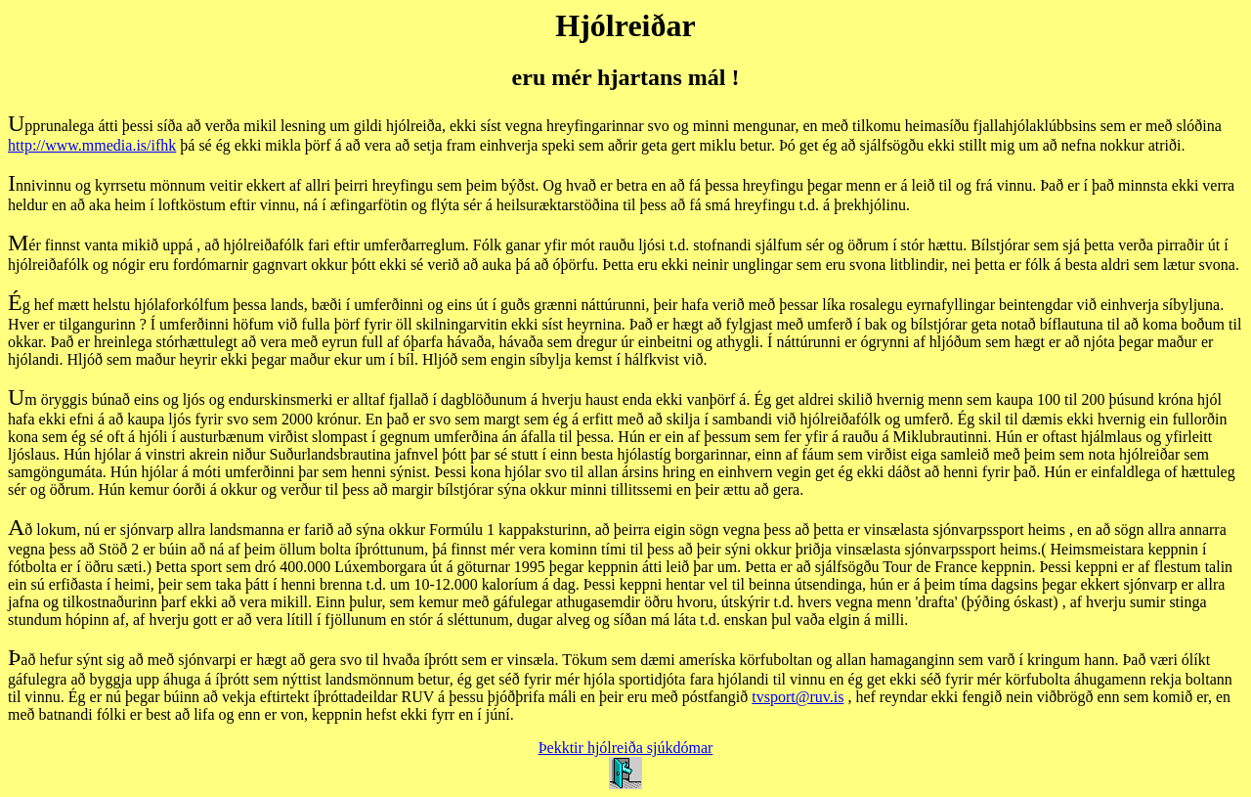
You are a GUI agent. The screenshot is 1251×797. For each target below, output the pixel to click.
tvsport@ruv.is (797, 696)
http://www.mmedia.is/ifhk (92, 145)
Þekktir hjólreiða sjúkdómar (626, 747)
